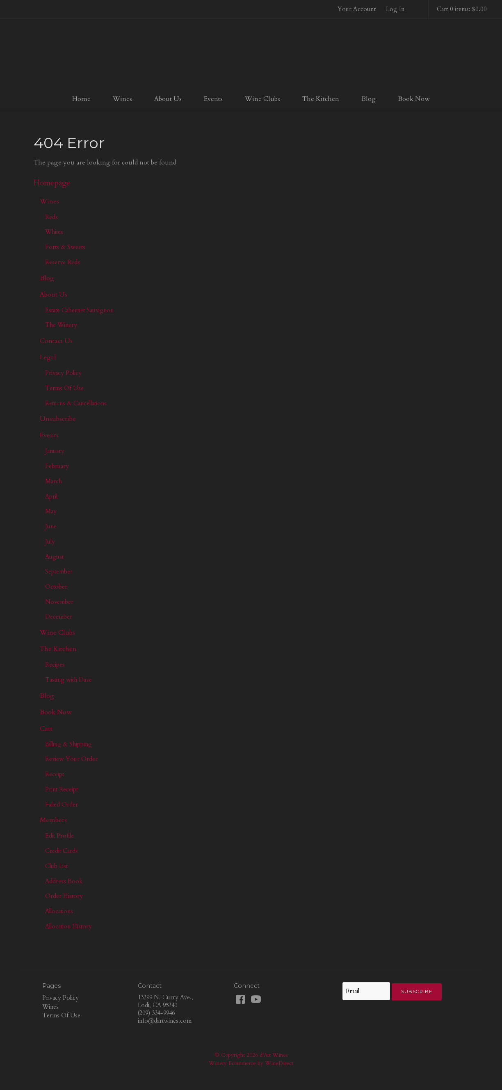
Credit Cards (61, 851)
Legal (48, 357)
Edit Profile (59, 836)
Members (53, 820)
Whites (54, 232)
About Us (168, 98)
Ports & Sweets (65, 247)
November (59, 602)
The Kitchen (320, 98)
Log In (395, 9)
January (54, 451)
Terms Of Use (64, 388)
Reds (51, 217)
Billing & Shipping (68, 744)
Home (81, 98)
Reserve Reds (62, 262)
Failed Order (61, 804)
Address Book (63, 881)
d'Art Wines (251, 55)
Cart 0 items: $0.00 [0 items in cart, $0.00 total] (462, 9)
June (51, 526)
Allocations (59, 911)
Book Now (414, 98)
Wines (122, 98)
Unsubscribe (58, 418)
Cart (46, 728)
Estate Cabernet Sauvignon (79, 310)
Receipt (54, 774)
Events (213, 98)
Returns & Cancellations (76, 403)
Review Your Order (71, 759)
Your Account (357, 9)
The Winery (61, 325)
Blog (368, 98)
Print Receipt (61, 789)
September (59, 571)
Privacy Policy (63, 373)
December (58, 616)
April (51, 496)
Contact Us (56, 340)
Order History (64, 896)
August (54, 557)
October (56, 587)
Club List (56, 866)
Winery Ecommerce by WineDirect (251, 1063)
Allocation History (68, 926)
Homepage (52, 183)
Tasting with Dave (68, 680)
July (50, 541)
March (53, 481)
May (51, 511)
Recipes (55, 664)
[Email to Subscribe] (366, 991)
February (57, 466)
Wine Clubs (262, 98)
